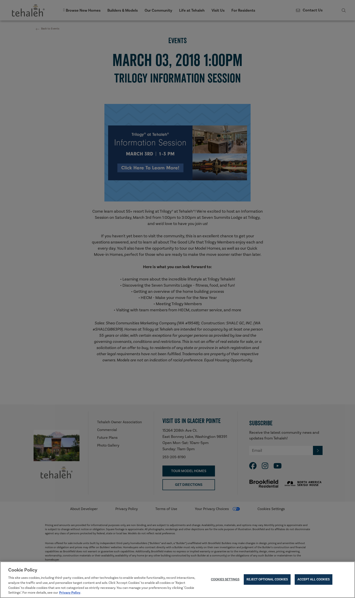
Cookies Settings (225, 580)
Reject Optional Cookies (267, 580)
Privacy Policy (69, 594)
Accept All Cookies (313, 580)
